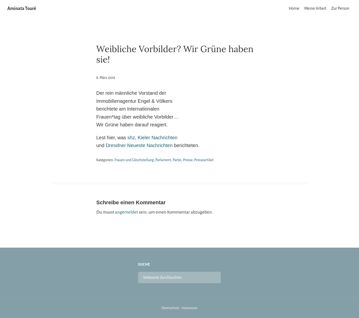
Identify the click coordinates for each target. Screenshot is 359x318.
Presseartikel (204, 160)
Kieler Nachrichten (157, 137)
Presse (187, 160)
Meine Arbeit (315, 8)
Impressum (189, 308)
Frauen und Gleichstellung (134, 160)
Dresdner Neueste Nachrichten (139, 145)
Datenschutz (170, 308)
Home (294, 8)
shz (131, 137)
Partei (177, 160)
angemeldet (126, 212)
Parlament (163, 160)
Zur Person (340, 8)
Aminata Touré (21, 8)
